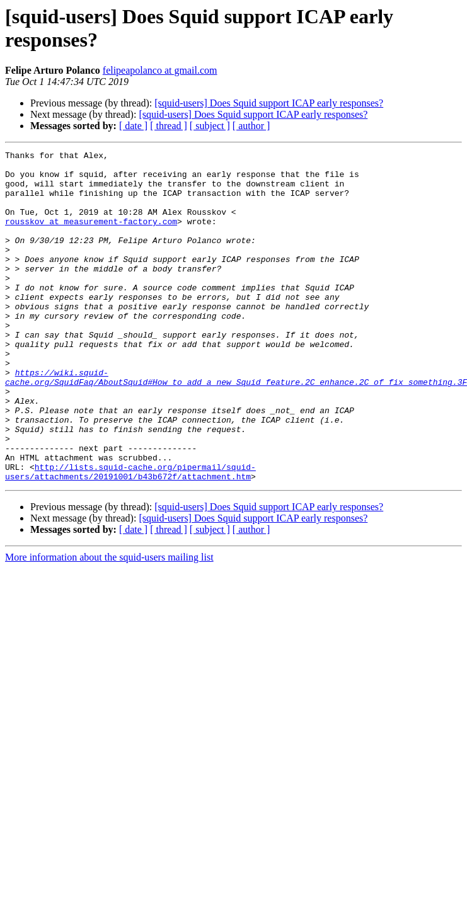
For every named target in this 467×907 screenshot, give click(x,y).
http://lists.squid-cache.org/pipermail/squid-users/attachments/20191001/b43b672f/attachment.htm (130, 536)
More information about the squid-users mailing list (109, 623)
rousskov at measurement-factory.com (91, 236)
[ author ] (251, 125)
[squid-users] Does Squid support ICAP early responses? (268, 103)
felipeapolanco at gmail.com (160, 70)
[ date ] (133, 125)
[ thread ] (168, 125)
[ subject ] (210, 125)
